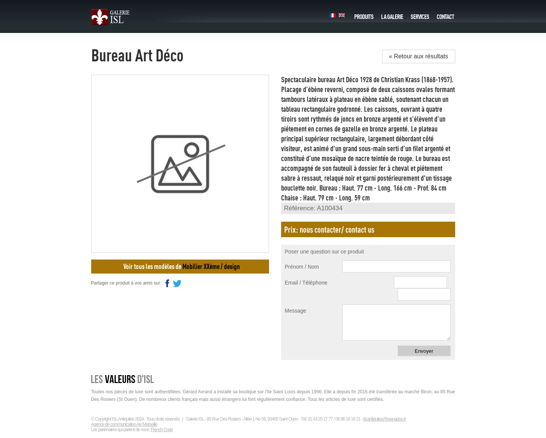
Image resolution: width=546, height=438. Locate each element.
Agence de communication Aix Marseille (124, 424)
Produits (363, 15)
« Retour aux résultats (418, 56)
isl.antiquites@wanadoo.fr (384, 419)
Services (420, 15)
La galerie (392, 15)
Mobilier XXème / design (211, 266)
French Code (162, 429)
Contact (445, 15)
